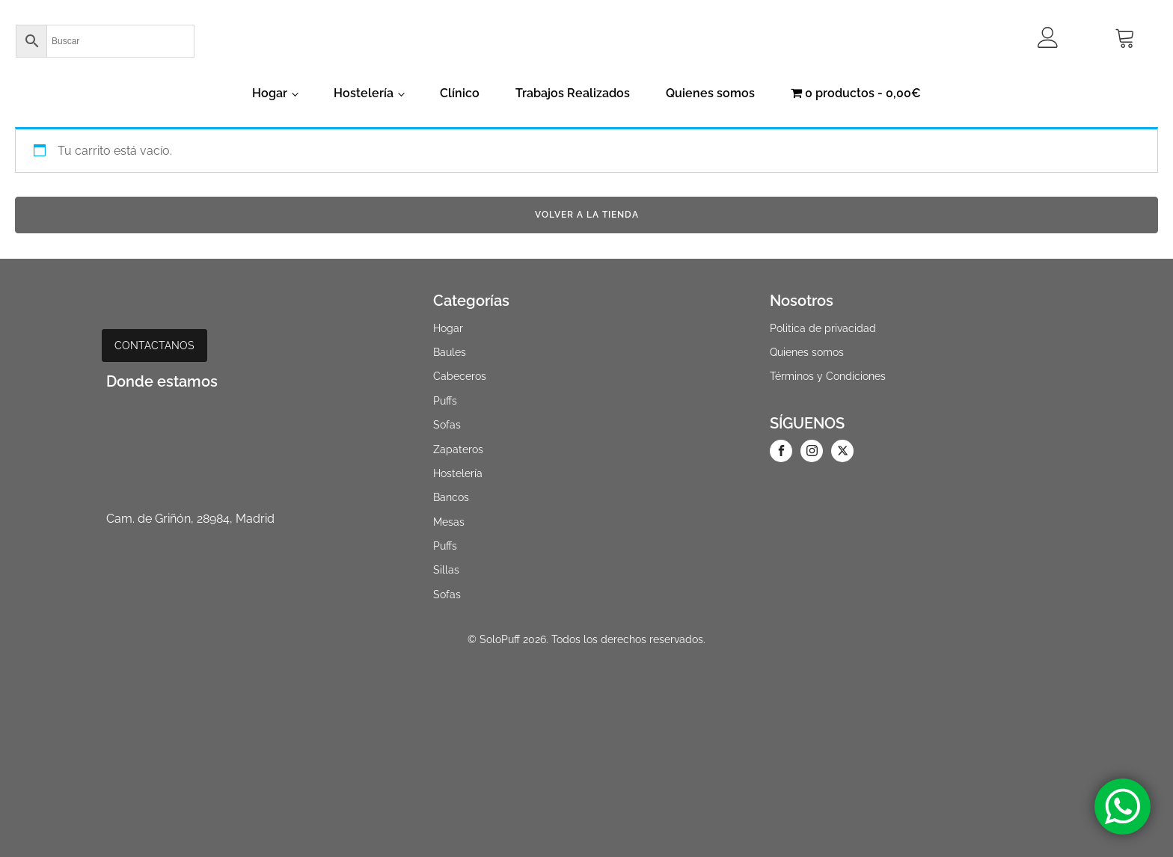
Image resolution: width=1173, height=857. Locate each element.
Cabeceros (459, 376)
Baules (449, 352)
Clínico (460, 93)
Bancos (451, 497)
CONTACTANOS (154, 345)
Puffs (445, 401)
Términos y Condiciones (828, 376)
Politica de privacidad (823, 328)
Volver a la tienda (587, 214)
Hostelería (363, 93)
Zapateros (458, 449)
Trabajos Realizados (572, 93)
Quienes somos (710, 93)
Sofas (447, 425)
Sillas (446, 570)
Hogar (269, 93)
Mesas (449, 522)
